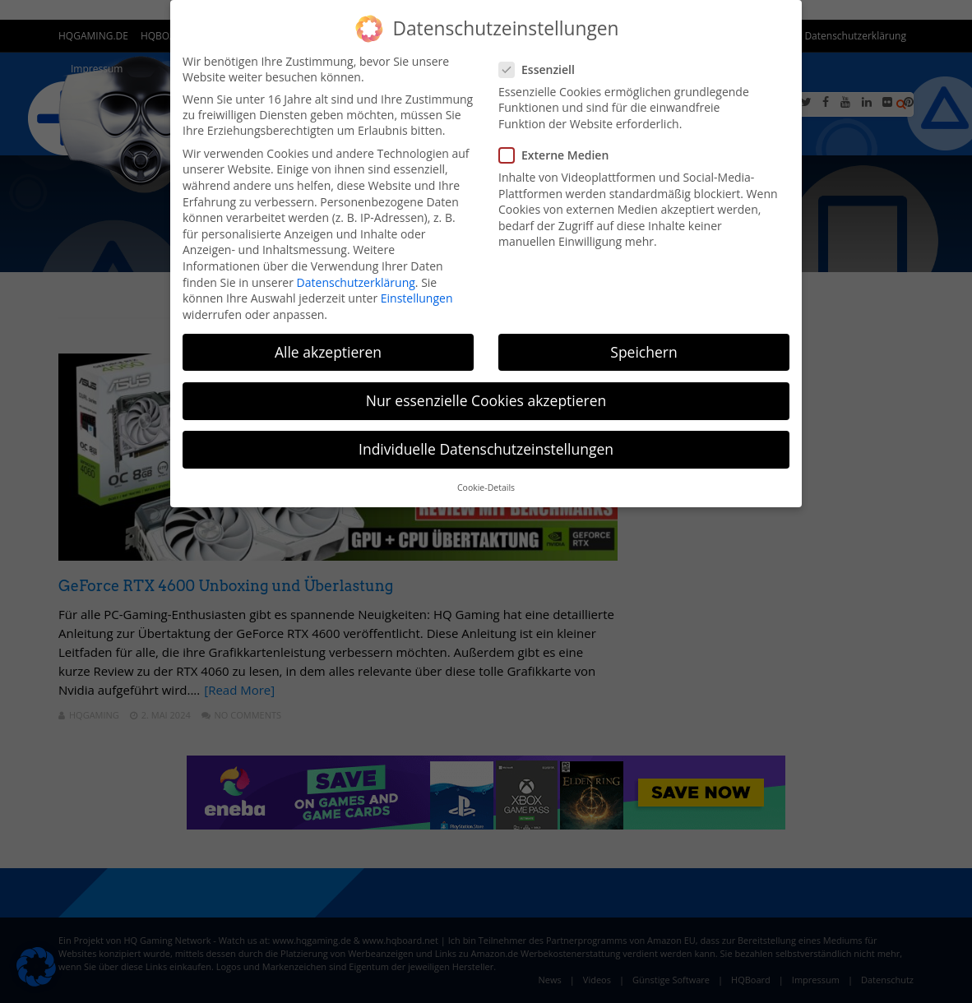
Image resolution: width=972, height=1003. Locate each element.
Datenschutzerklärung (356, 282)
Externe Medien (558, 155)
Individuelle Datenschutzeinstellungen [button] (486, 449)
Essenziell (542, 69)
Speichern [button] (643, 352)
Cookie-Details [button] (486, 487)
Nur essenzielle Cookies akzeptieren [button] (486, 400)
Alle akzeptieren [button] (328, 352)
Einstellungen (417, 298)
